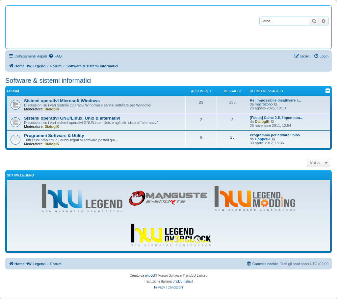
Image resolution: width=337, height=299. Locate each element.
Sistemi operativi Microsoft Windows (62, 100)
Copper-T (263, 139)
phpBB (150, 275)
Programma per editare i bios (275, 135)
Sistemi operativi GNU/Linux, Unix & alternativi (72, 118)
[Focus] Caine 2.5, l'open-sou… (276, 118)
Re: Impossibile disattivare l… (275, 100)
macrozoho (263, 104)
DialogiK (51, 109)
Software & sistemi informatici (48, 80)
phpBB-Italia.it (183, 281)
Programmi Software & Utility (54, 135)
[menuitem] (55, 56)
